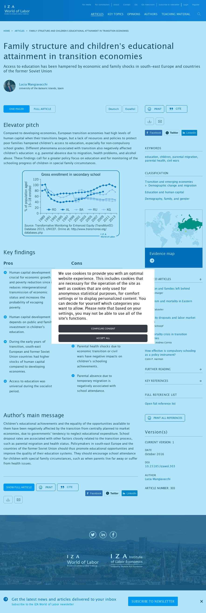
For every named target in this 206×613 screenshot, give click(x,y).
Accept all (103, 338)
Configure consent (103, 328)
